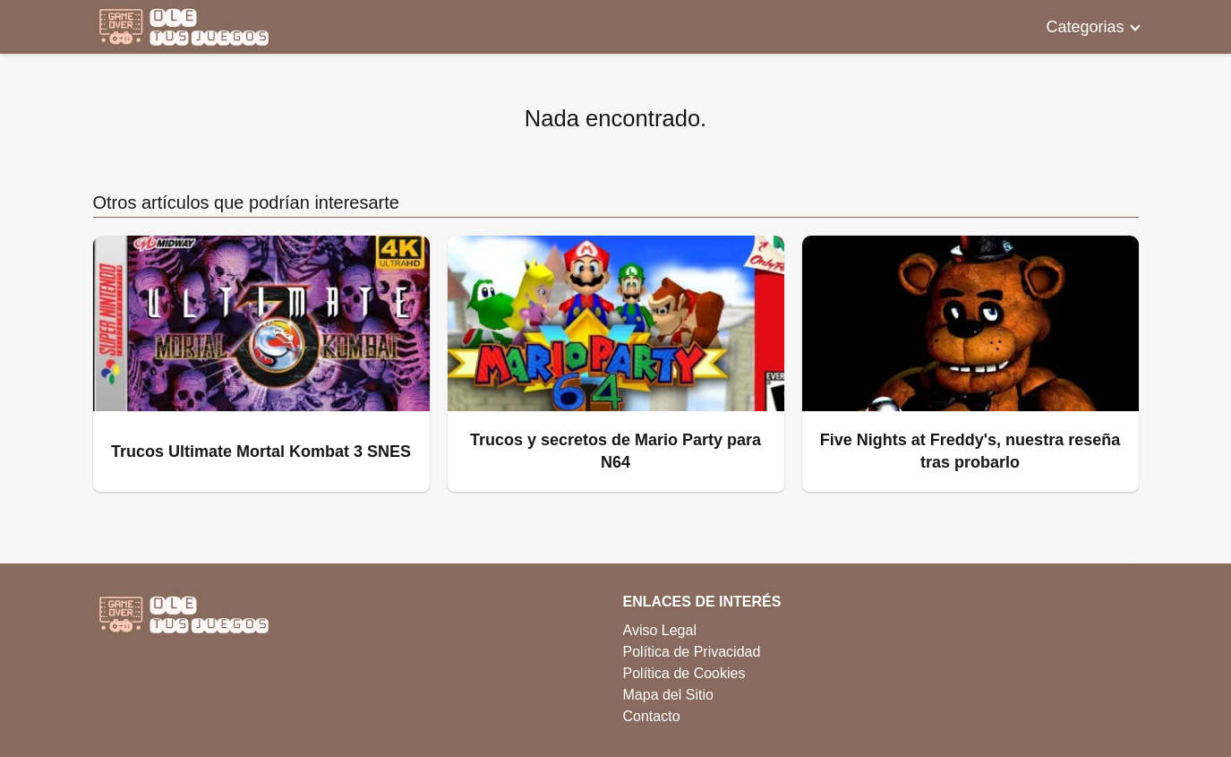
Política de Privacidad (692, 651)
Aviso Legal (660, 630)
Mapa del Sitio (668, 694)
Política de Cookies (684, 673)
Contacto (651, 716)
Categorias (1085, 27)
